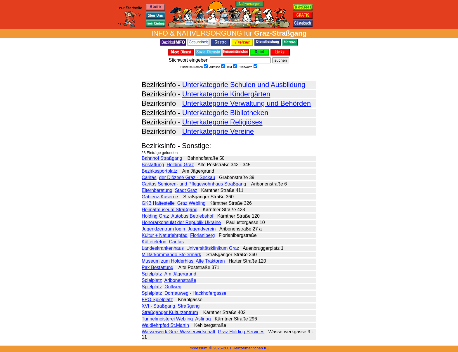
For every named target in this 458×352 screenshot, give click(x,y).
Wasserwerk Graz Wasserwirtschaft (178, 331)
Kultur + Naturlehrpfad (165, 235)
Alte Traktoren (210, 261)
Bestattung (153, 164)
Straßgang (189, 306)
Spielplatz (152, 273)
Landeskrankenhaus (163, 248)
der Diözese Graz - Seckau (187, 177)
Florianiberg (202, 235)
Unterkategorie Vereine (218, 131)
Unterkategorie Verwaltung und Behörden (246, 103)
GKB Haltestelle (158, 203)
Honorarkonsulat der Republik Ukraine (181, 222)
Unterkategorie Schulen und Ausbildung (244, 85)
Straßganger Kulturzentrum (170, 312)
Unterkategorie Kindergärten (226, 94)
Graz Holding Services (241, 331)
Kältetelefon (154, 241)
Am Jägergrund (180, 273)
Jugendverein (202, 228)
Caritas (149, 177)
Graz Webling (191, 203)
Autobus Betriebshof (192, 216)
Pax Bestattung (158, 267)
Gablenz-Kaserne (160, 196)
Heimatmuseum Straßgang (169, 209)
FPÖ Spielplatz (157, 299)
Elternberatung (157, 190)
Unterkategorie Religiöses (222, 122)
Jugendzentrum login (163, 228)
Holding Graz (180, 164)
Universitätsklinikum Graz (212, 248)
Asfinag (203, 318)
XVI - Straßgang (158, 306)
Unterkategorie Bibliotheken (225, 113)
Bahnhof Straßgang (162, 158)
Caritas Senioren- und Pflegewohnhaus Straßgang (194, 183)
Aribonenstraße (180, 280)
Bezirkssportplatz (159, 171)
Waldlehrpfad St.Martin (165, 325)
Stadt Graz (186, 190)
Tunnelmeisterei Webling (167, 318)
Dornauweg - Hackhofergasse (195, 293)
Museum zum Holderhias (167, 261)
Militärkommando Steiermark (171, 254)
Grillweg (172, 286)
